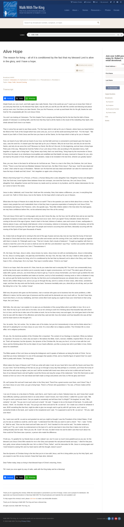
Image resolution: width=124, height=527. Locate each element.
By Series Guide (111, 112)
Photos (108, 10)
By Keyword (109, 102)
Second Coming (21, 82)
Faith (14, 82)
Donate (116, 10)
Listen (67, 10)
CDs (106, 116)
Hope (10, 82)
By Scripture (109, 105)
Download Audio (84, 65)
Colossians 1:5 (14, 80)
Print (79, 70)
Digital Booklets (110, 94)
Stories (85, 10)
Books (107, 120)
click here (33, 498)
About (75, 10)
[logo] (12, 9)
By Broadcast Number (112, 109)
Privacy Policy (25, 521)
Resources (96, 10)
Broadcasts (109, 98)
